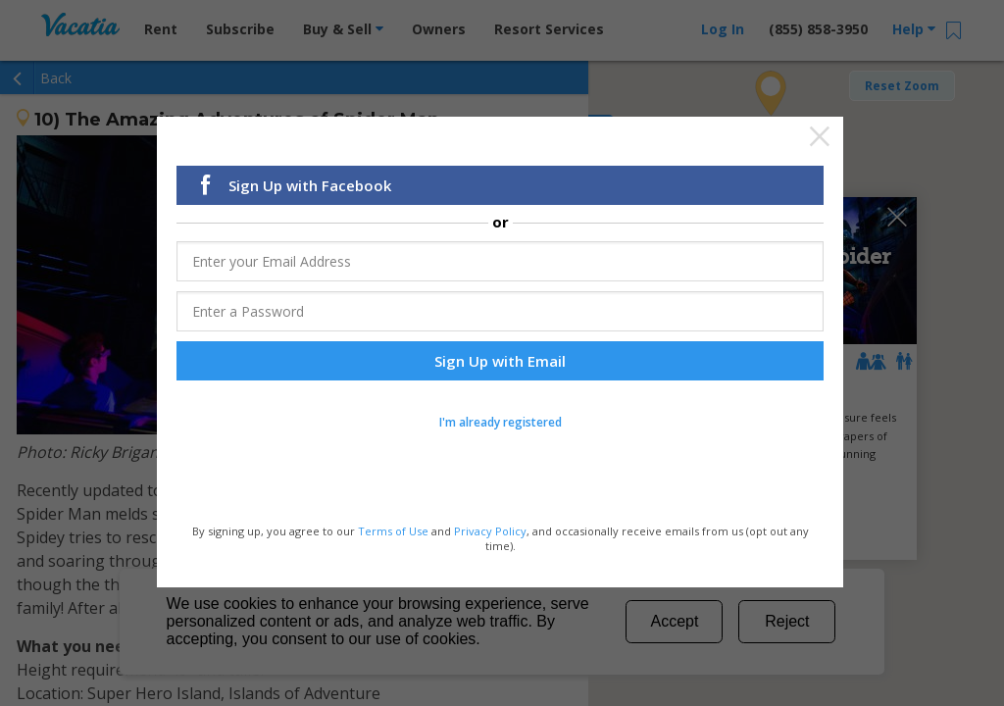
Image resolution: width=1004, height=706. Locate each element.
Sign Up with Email (500, 362)
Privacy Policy (490, 531)
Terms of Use (393, 531)
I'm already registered (500, 423)
